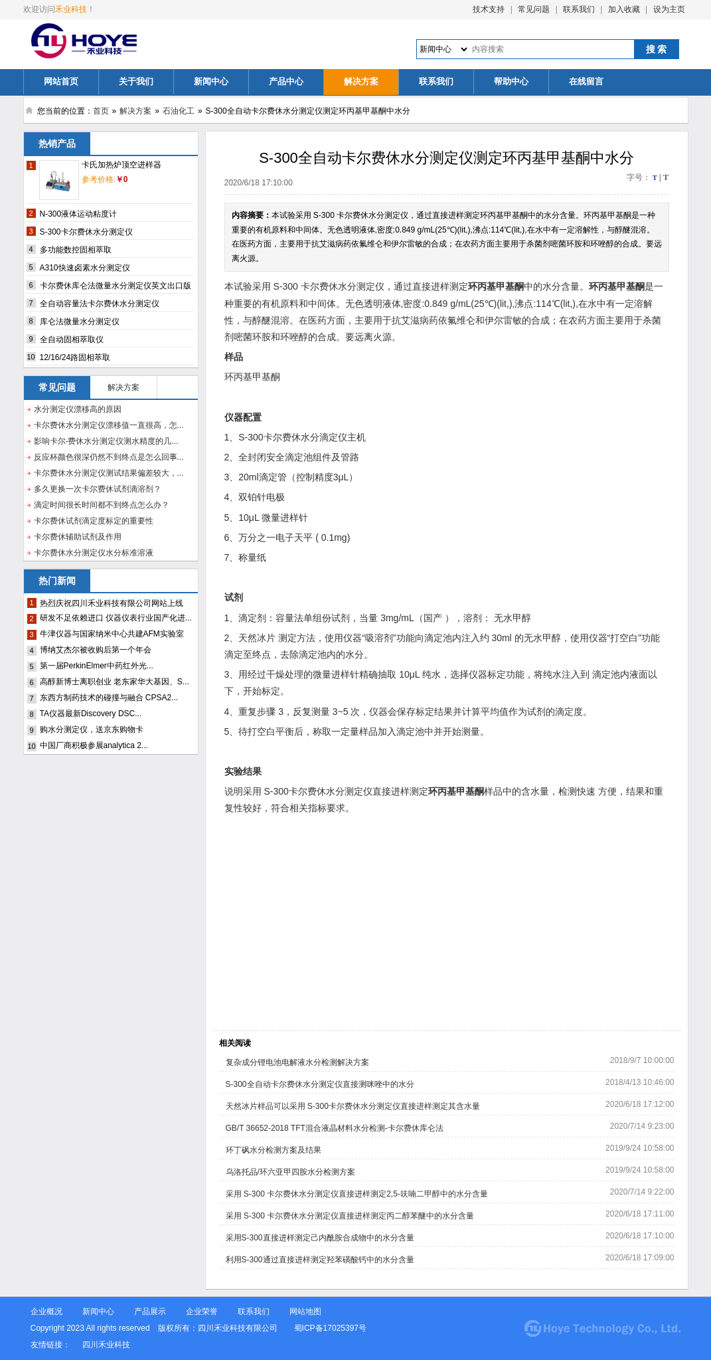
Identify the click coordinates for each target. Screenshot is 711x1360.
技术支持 (489, 9)
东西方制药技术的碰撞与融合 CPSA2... (109, 697)
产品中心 (286, 81)
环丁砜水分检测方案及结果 (273, 1150)
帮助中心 (511, 81)
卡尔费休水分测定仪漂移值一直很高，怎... (109, 425)
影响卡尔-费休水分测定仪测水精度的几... (106, 441)
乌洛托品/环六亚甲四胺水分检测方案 (290, 1172)
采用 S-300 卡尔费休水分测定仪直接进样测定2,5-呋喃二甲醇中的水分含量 (357, 1194)
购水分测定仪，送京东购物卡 (91, 729)
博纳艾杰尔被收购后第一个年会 (95, 649)
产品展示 (150, 1311)
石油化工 (179, 111)
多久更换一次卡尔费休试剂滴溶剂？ (97, 489)
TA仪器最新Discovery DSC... (91, 713)
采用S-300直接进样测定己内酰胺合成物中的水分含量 (320, 1237)
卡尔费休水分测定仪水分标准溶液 (93, 552)
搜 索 (656, 49)
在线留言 (586, 81)
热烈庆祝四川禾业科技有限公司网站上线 (111, 603)
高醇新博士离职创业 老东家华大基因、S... (114, 681)
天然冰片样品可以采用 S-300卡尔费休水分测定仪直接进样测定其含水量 (353, 1106)
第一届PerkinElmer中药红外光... (96, 665)
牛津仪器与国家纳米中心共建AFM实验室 (112, 633)
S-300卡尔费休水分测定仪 (86, 232)
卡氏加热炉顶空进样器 (121, 164)
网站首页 (61, 81)
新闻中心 (211, 81)
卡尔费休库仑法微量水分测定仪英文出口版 (115, 285)
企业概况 (46, 1311)
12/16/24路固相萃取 (75, 357)
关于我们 (136, 81)
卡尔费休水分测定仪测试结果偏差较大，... (109, 473)
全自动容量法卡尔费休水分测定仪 (99, 303)
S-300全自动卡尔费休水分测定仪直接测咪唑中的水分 (320, 1084)
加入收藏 (624, 9)
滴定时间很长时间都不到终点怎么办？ (101, 505)
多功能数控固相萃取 (76, 249)
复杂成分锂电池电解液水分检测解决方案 (297, 1062)
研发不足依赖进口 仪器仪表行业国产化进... (116, 618)
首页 (101, 111)
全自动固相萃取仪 (72, 339)
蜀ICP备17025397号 (331, 1328)
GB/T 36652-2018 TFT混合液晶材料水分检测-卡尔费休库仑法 (334, 1128)
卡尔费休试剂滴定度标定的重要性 (93, 521)
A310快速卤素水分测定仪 (85, 267)
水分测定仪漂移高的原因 (77, 409)
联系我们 (579, 9)
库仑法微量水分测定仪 (79, 321)
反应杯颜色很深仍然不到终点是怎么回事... (109, 457)
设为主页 (669, 9)
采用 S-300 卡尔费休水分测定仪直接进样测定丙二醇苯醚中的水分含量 (350, 1215)
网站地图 (305, 1311)
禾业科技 (71, 9)
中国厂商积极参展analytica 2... (94, 745)
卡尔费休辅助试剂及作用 (77, 536)
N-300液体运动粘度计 (79, 214)
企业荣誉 (202, 1311)
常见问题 (534, 9)
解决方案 (361, 81)
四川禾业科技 (106, 1344)
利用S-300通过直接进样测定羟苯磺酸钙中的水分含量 (320, 1259)
